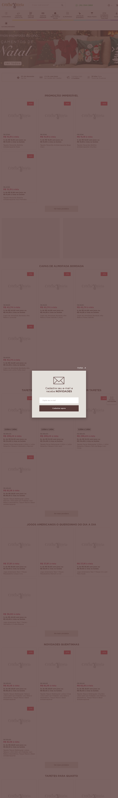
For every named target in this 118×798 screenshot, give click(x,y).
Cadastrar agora (59, 408)
